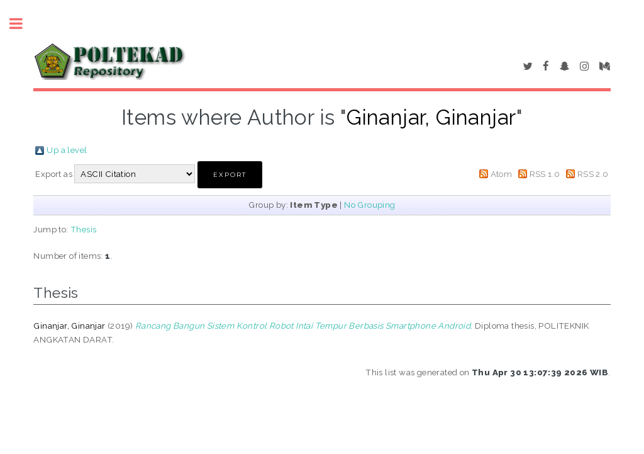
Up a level (67, 150)
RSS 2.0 (593, 174)
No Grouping (369, 205)
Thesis (83, 229)
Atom (502, 174)
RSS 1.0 (545, 174)
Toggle (22, 23)
